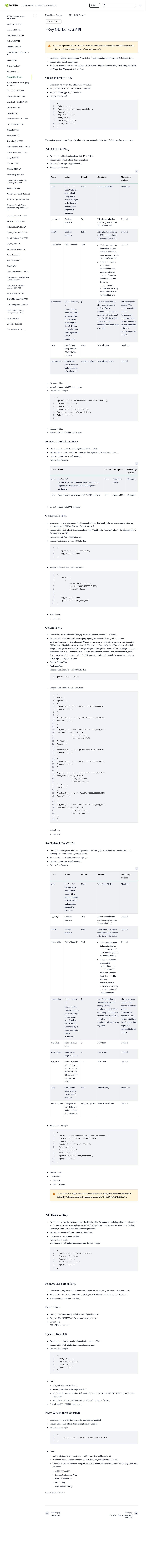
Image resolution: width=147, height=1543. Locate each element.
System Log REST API (15, 141)
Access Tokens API (13, 255)
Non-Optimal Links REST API (17, 119)
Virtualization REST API (15, 91)
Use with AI (53, 21)
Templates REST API (14, 30)
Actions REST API (13, 41)
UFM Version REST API (15, 35)
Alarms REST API (13, 130)
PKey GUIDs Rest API (15, 77)
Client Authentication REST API (18, 272)
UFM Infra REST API (14, 324)
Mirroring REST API (14, 47)
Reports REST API (13, 188)
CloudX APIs (11, 266)
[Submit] (104, 5)
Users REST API (12, 163)
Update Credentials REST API (17, 152)
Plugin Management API (15, 293)
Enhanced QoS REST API (16, 221)
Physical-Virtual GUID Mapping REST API (18, 84)
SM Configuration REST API (17, 216)
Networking (49, 15)
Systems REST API (13, 66)
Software (59, 15)
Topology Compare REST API (17, 232)
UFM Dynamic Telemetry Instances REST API (16, 286)
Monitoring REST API (14, 24)
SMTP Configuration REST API (18, 199)
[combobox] (119, 5)
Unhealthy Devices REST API (17, 102)
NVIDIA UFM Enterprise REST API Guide (39, 5)
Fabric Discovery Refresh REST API (18, 53)
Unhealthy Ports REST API (16, 96)
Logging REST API (13, 244)
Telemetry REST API (14, 169)
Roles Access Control (14, 260)
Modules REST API (13, 108)
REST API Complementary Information (16, 17)
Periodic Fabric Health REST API (18, 194)
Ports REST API (12, 71)
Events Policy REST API (15, 175)
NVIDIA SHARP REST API (16, 227)
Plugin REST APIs (13, 318)
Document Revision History (16, 330)
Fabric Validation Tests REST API (18, 147)
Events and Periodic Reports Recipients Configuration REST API (18, 207)
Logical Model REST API (16, 124)
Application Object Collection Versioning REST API (17, 181)
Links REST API (12, 113)
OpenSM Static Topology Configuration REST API (15, 311)
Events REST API (13, 135)
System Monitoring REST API (17, 299)
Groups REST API (13, 158)
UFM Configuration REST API (17, 305)
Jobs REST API (12, 60)
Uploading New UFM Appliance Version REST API (18, 278)
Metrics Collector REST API (16, 249)
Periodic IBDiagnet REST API (17, 238)
